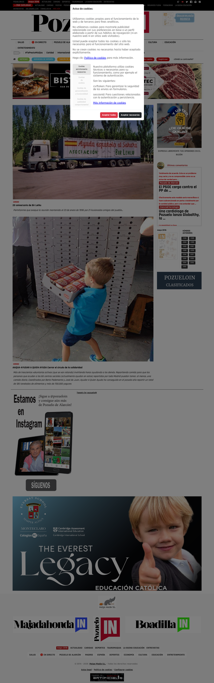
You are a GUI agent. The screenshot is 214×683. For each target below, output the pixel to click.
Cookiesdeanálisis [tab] (81, 80)
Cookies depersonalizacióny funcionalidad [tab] (81, 91)
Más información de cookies (109, 102)
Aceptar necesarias (130, 115)
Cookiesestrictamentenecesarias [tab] (81, 69)
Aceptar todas (109, 115)
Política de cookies (95, 57)
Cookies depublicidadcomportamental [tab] (81, 102)
